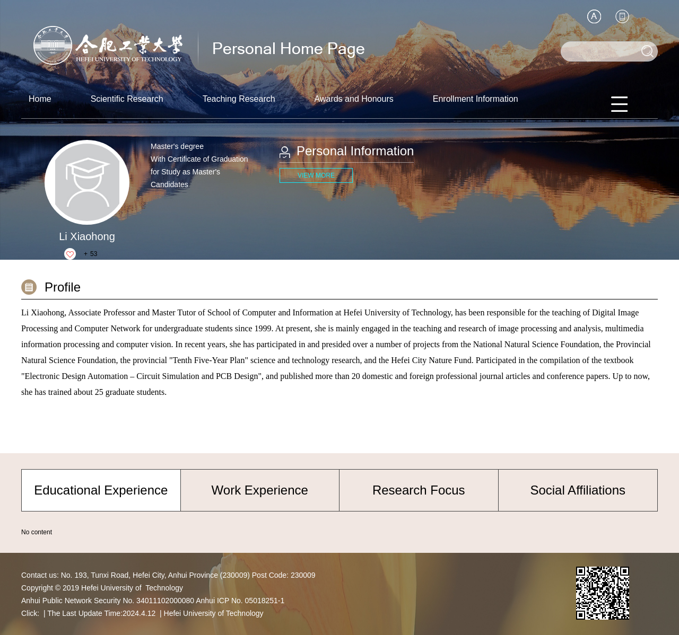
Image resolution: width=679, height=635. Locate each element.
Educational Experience (101, 490)
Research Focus (418, 490)
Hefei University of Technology (214, 613)
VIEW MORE (316, 175)
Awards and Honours (354, 98)
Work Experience (260, 490)
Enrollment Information (475, 98)
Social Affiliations (577, 490)
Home (40, 98)
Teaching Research (239, 98)
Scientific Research (127, 98)
